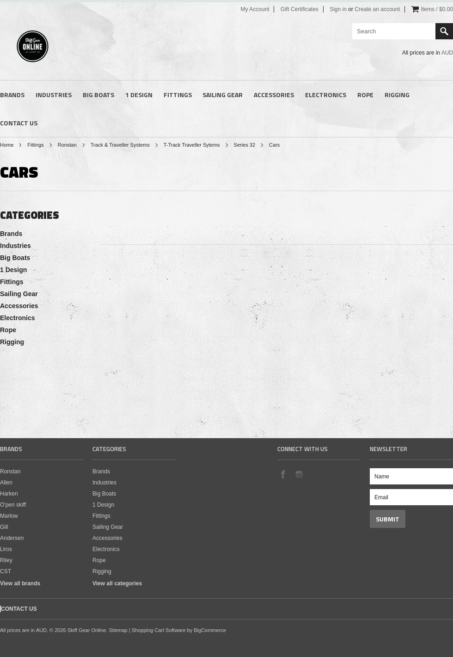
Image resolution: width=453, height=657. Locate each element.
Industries (54, 94)
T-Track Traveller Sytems (192, 145)
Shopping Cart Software (159, 630)
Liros (6, 549)
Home (6, 145)
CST (5, 571)
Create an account (377, 9)
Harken (9, 493)
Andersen (12, 538)
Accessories (274, 94)
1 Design (139, 94)
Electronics (325, 94)
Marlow (9, 516)
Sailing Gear (222, 94)
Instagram (298, 473)
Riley (6, 560)
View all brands (20, 583)
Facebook (282, 473)
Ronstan (67, 145)
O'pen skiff (13, 505)
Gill (4, 527)
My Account (254, 9)
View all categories (117, 583)
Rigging (397, 94)
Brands (12, 94)
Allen (6, 482)
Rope (365, 94)
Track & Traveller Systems (120, 145)
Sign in (338, 9)
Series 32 (244, 145)
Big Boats (98, 94)
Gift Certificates (299, 9)
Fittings (178, 94)
